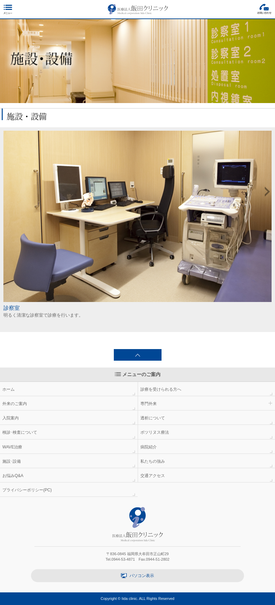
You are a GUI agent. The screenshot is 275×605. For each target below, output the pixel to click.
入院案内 (10, 418)
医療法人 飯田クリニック (138, 9)
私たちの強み (152, 461)
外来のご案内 (14, 403)
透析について (152, 418)
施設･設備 (11, 461)
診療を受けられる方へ (160, 389)
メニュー (7, 8)
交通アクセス (152, 475)
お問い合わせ (264, 8)
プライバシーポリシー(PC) (27, 490)
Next (267, 191)
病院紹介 (148, 447)
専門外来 (148, 403)
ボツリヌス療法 (154, 432)
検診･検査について (19, 432)
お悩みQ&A (13, 475)
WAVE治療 (12, 447)
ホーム (8, 389)
